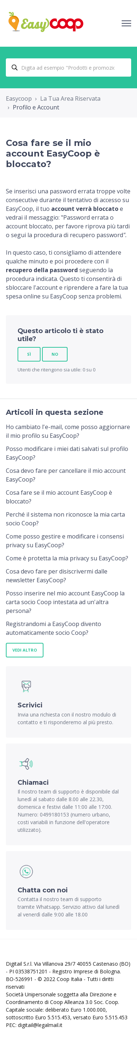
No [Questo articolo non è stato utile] (55, 354)
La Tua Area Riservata (70, 98)
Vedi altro (24, 650)
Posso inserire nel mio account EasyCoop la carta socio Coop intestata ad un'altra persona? (65, 602)
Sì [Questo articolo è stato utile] (29, 354)
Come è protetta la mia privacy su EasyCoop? (67, 558)
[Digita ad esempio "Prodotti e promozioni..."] (68, 67)
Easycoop (19, 98)
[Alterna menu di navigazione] (126, 23)
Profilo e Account (36, 107)
